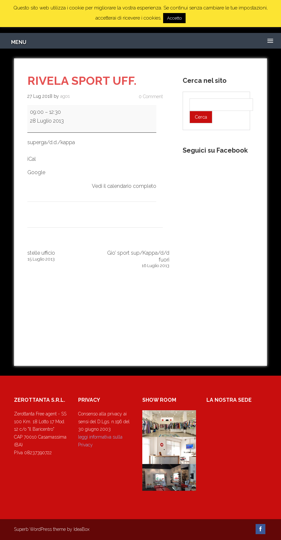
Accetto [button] (174, 18)
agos (65, 96)
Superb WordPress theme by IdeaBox (52, 529)
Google (36, 172)
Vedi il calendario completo (124, 186)
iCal (31, 159)
